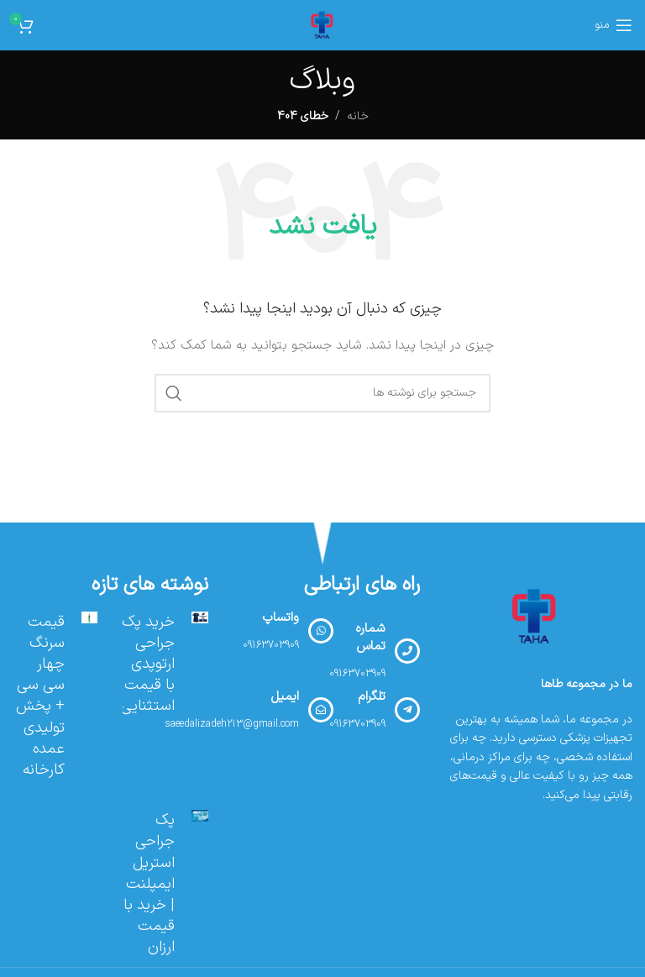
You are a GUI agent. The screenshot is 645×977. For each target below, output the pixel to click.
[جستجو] (322, 393)
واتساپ (280, 618)
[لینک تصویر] (535, 616)
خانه (358, 116)
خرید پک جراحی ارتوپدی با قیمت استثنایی (148, 664)
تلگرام (371, 696)
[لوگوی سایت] (322, 25)
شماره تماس (370, 637)
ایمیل (284, 696)
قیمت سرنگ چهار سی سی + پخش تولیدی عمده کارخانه (40, 696)
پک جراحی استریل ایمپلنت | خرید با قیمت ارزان (149, 884)
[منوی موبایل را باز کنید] (613, 25)
